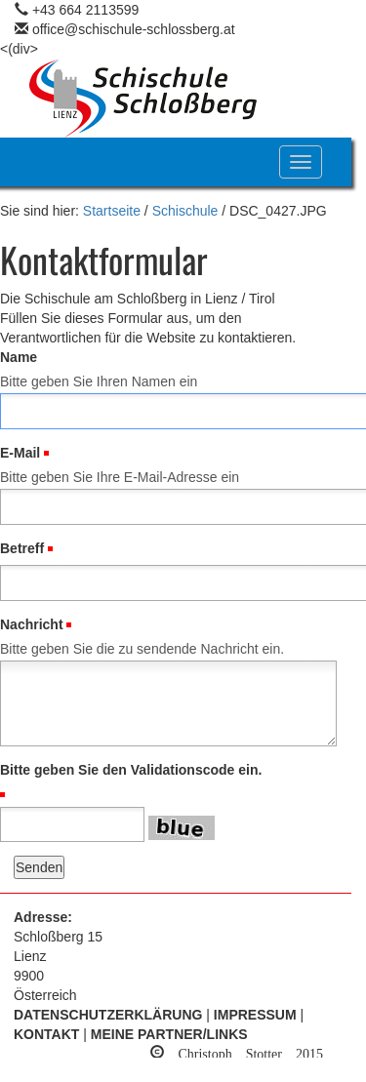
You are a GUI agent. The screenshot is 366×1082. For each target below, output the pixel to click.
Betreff (22, 548)
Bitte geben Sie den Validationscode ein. (131, 770)
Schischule (185, 211)
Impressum (255, 1014)
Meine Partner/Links (169, 1034)
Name (18, 357)
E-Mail (20, 453)
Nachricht (31, 624)
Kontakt (46, 1034)
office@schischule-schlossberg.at (133, 29)
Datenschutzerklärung (108, 1014)
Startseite (112, 211)
